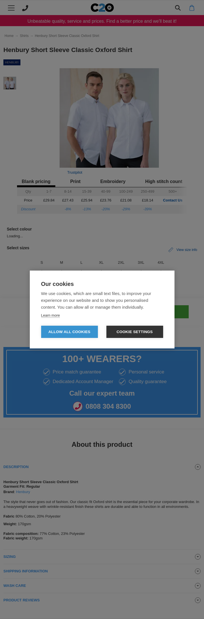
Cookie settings (135, 332)
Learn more (50, 315)
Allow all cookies (69, 332)
